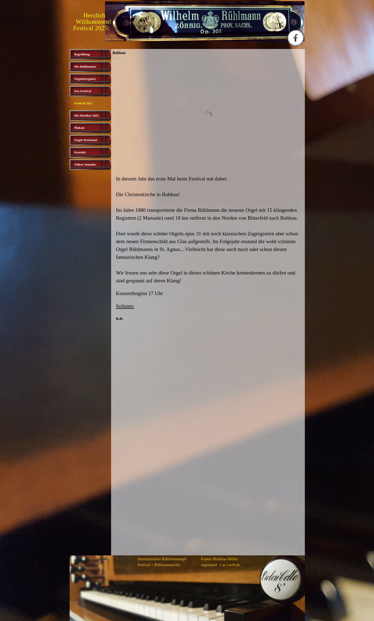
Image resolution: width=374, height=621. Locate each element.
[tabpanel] (208, 248)
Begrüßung (82, 54)
